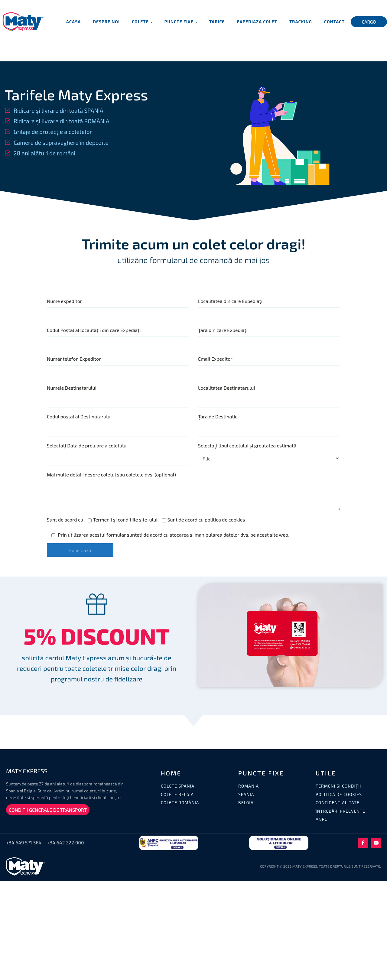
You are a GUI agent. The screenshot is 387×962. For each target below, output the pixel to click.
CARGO (369, 21)
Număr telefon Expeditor (74, 359)
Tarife (217, 21)
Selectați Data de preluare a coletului (87, 445)
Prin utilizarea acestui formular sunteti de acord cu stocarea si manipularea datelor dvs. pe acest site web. (170, 535)
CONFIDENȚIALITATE (337, 802)
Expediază (80, 550)
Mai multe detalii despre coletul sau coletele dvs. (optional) (111, 474)
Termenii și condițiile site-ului (123, 519)
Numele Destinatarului (71, 388)
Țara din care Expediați (223, 330)
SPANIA (246, 794)
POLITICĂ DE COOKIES (339, 794)
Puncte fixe (179, 21)
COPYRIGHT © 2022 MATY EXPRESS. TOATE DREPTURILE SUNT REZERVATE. (320, 866)
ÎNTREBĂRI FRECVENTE (340, 811)
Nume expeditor (64, 301)
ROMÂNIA (248, 786)
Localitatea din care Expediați (230, 301)
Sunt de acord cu (65, 519)
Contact (334, 21)
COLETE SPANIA (177, 786)
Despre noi (106, 21)
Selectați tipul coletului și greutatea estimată (247, 445)
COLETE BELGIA (177, 794)
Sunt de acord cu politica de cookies (203, 519)
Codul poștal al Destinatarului (79, 416)
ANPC (321, 819)
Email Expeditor (215, 359)
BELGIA (246, 802)
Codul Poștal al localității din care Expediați (94, 330)
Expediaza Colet (257, 21)
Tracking (300, 21)
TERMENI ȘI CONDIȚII (338, 786)
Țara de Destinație (218, 416)
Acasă (73, 21)
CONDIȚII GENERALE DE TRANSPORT (48, 810)
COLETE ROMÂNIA (180, 802)
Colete (140, 21)
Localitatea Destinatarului (226, 388)
